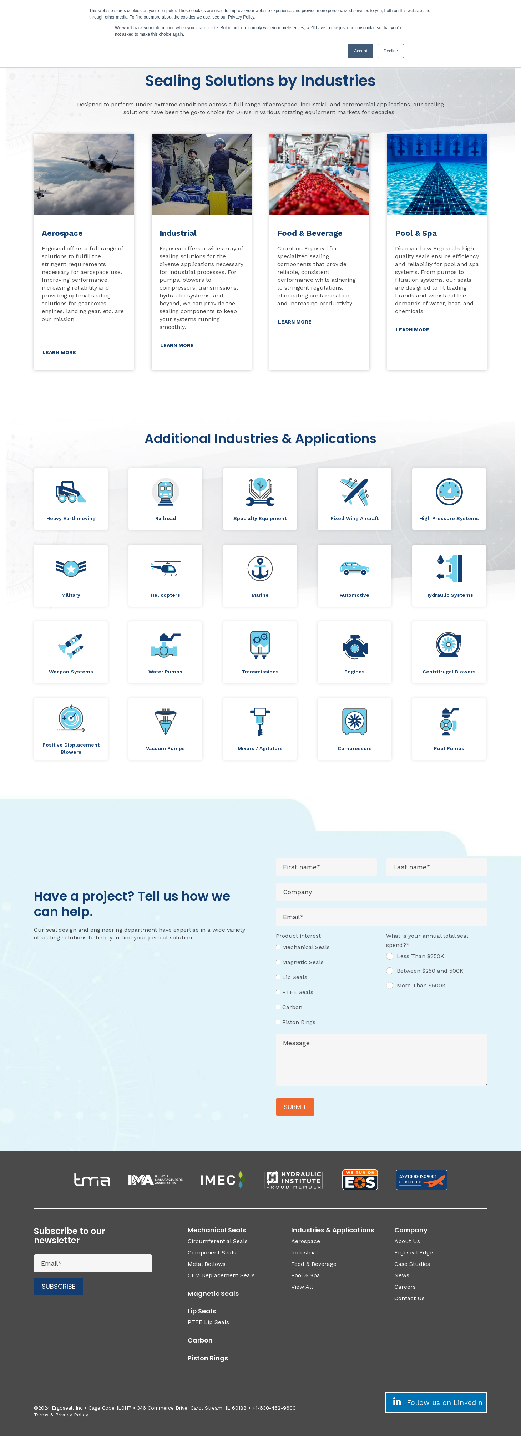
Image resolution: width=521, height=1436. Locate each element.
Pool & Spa (305, 1275)
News (401, 1275)
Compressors (355, 748)
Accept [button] (360, 51)
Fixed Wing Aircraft (354, 518)
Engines (354, 671)
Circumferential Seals (218, 1241)
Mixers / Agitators (260, 748)
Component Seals (212, 1252)
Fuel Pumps (449, 748)
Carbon (200, 1340)
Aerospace (305, 1241)
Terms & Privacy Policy (61, 1414)
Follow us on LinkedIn (436, 1402)
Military (70, 595)
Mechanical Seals (217, 1230)
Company (411, 1230)
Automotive (354, 595)
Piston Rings (208, 1358)
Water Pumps (165, 671)
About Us (407, 1241)
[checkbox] (326, 984)
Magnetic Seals (213, 1293)
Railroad (165, 518)
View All (302, 1286)
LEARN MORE (59, 352)
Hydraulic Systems (449, 595)
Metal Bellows (207, 1264)
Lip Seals (202, 1311)
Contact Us (409, 1298)
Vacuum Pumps (165, 748)
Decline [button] (391, 51)
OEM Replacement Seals (221, 1275)
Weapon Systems (71, 671)
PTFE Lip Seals (208, 1322)
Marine (260, 595)
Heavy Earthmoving (71, 518)
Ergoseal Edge (413, 1252)
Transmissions (260, 671)
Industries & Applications (332, 1230)
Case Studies (412, 1264)
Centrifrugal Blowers (449, 671)
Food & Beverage (314, 1264)
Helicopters (165, 595)
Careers (405, 1286)
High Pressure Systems (449, 518)
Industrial (304, 1252)
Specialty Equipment (260, 518)
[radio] (436, 959)
